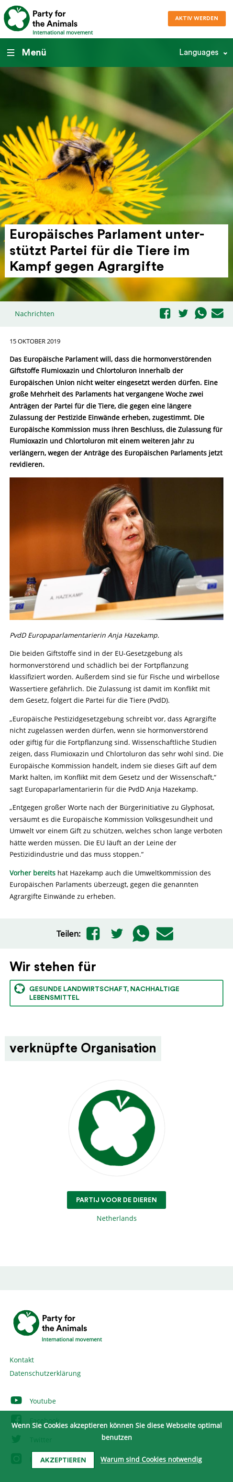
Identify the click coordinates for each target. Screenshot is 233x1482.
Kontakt (22, 1359)
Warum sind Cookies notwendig (151, 1459)
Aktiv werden (196, 18)
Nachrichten (35, 313)
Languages (199, 52)
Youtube (33, 1400)
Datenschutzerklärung (45, 1373)
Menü (26, 52)
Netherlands (116, 1151)
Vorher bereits (32, 872)
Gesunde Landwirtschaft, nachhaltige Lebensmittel (96, 992)
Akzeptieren (63, 1460)
